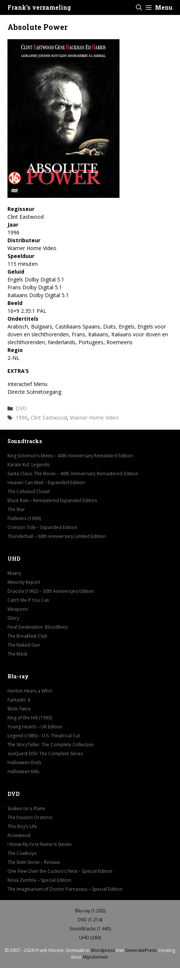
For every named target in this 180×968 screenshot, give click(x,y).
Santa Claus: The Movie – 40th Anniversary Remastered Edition (72, 473)
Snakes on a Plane (26, 808)
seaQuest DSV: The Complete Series (45, 753)
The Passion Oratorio (30, 817)
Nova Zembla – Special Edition (39, 880)
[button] (139, 7)
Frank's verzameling (39, 7)
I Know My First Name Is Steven (39, 844)
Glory (13, 618)
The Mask (17, 654)
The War (16, 509)
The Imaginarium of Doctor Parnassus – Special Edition (64, 889)
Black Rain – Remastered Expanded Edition (52, 500)
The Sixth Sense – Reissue (33, 862)
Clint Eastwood (49, 417)
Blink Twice (19, 709)
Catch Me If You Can (28, 600)
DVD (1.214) (90, 919)
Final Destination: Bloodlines (37, 627)
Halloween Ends (24, 762)
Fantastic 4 (18, 700)
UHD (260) (90, 937)
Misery (14, 573)
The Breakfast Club (27, 636)
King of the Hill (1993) (29, 718)
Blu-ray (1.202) (90, 911)
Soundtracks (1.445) (90, 928)
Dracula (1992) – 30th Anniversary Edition (50, 591)
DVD (21, 408)
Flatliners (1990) (24, 518)
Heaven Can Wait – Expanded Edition (46, 482)
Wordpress (103, 950)
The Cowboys (21, 853)
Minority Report (23, 582)
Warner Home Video (94, 417)
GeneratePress (140, 950)
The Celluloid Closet (28, 491)
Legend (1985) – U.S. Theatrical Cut (43, 735)
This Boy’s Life (22, 826)
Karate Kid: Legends (28, 464)
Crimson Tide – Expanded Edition (42, 527)
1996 (22, 417)
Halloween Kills (23, 771)
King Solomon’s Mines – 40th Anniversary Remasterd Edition (70, 455)
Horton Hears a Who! (29, 691)
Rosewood (18, 835)
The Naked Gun (23, 645)
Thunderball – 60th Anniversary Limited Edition (56, 536)
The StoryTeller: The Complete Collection (50, 744)
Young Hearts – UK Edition (34, 726)
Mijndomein (95, 957)
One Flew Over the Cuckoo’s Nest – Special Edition (59, 871)
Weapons (17, 609)
